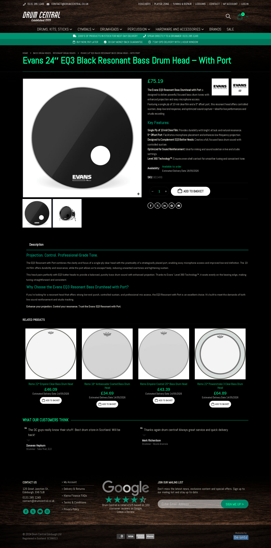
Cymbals (84, 29)
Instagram (47, 511)
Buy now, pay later (87, 42)
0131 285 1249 (33, 4)
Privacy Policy (71, 509)
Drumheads (109, 29)
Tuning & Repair (182, 4)
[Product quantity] (159, 191)
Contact (214, 4)
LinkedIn (165, 206)
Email (179, 206)
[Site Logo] (41, 16)
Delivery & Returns (74, 489)
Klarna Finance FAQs (75, 496)
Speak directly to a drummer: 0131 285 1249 (172, 36)
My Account (230, 4)
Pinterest (172, 206)
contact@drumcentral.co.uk (67, 4)
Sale (230, 29)
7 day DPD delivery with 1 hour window (175, 42)
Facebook (151, 206)
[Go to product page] (50, 353)
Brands (215, 29)
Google (138, 508)
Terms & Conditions (75, 502)
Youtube (40, 511)
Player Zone (161, 4)
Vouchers (144, 4)
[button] (228, 16)
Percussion (137, 29)
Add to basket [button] (53, 400)
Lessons (200, 4)
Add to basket (193, 191)
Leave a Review (126, 512)
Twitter (158, 206)
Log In (244, 4)
